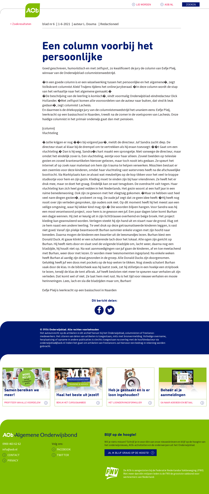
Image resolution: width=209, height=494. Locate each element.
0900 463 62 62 (11, 444)
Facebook (64, 449)
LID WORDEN (143, 4)
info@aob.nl (9, 449)
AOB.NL (169, 4)
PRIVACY (12, 460)
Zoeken (191, 4)
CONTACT (13, 455)
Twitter (63, 455)
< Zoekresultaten (20, 24)
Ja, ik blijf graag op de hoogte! (128, 453)
